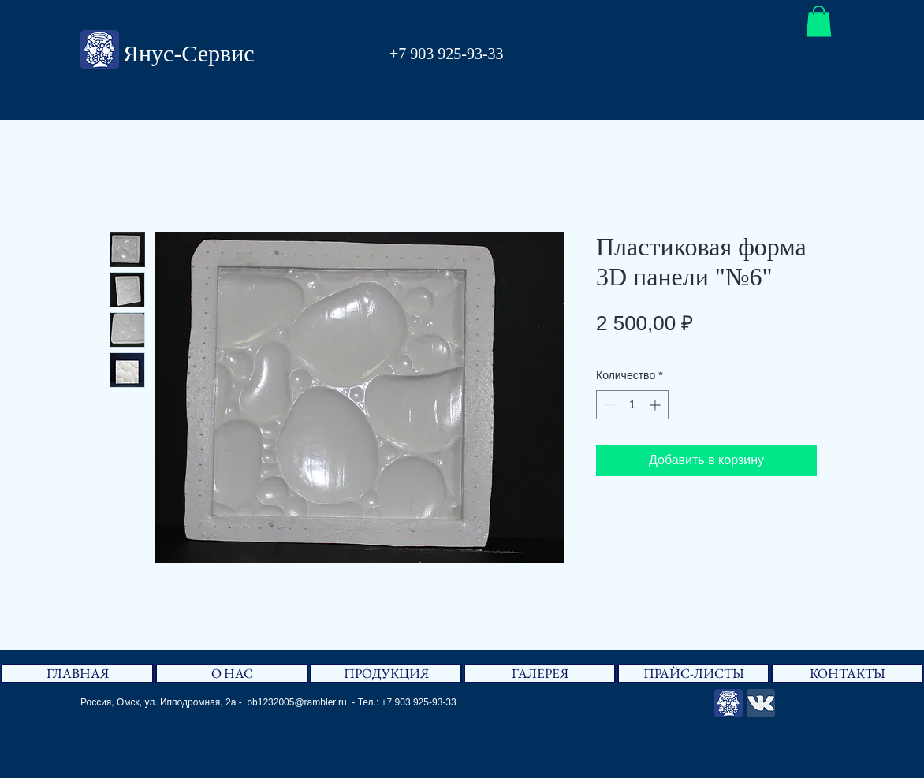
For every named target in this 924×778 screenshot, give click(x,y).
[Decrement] (608, 405)
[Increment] (656, 405)
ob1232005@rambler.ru (296, 702)
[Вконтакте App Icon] (761, 703)
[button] (819, 21)
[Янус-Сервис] (728, 703)
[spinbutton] (632, 405)
